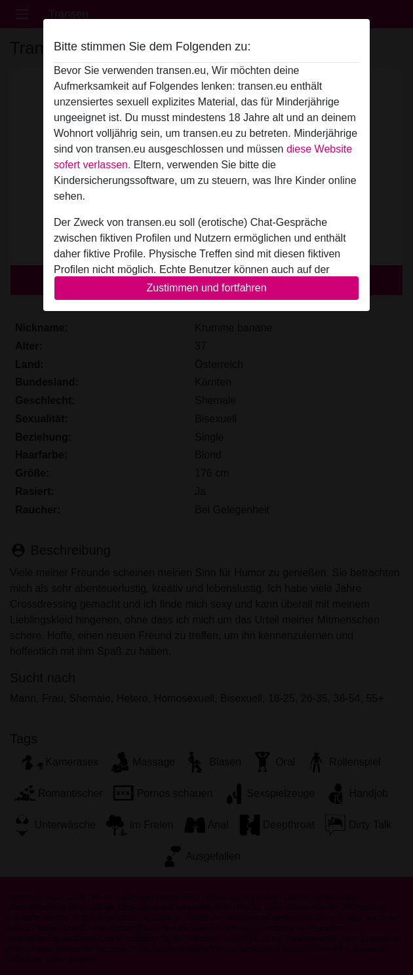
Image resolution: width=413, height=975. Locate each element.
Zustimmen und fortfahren (206, 287)
